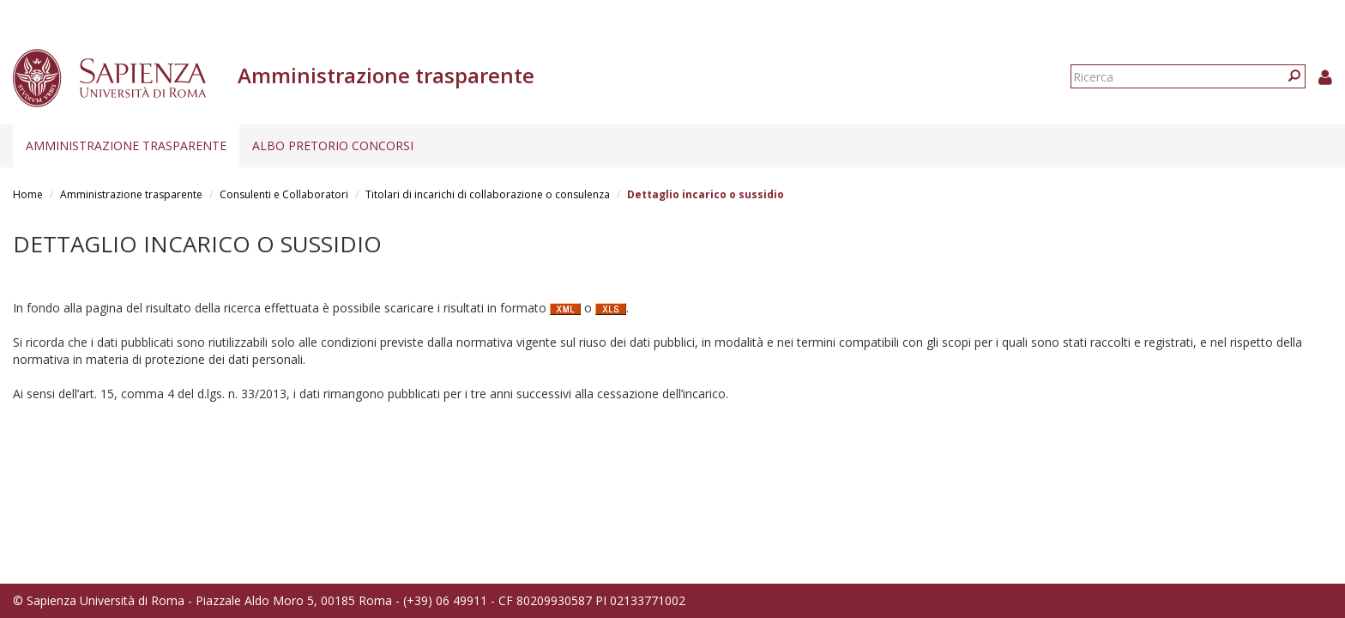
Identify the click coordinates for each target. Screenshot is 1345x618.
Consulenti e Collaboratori (284, 194)
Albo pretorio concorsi (332, 145)
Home (28, 194)
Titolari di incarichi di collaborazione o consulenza (487, 194)
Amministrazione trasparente (126, 145)
